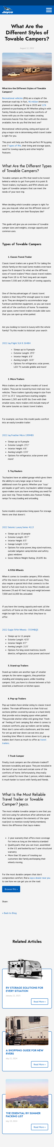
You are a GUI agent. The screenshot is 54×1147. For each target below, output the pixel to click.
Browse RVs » (11, 889)
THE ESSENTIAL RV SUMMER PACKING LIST (23, 1114)
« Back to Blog (9, 913)
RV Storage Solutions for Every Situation (24, 989)
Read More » (40, 1001)
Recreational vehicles (12, 98)
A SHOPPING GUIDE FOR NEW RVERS (24, 1052)
